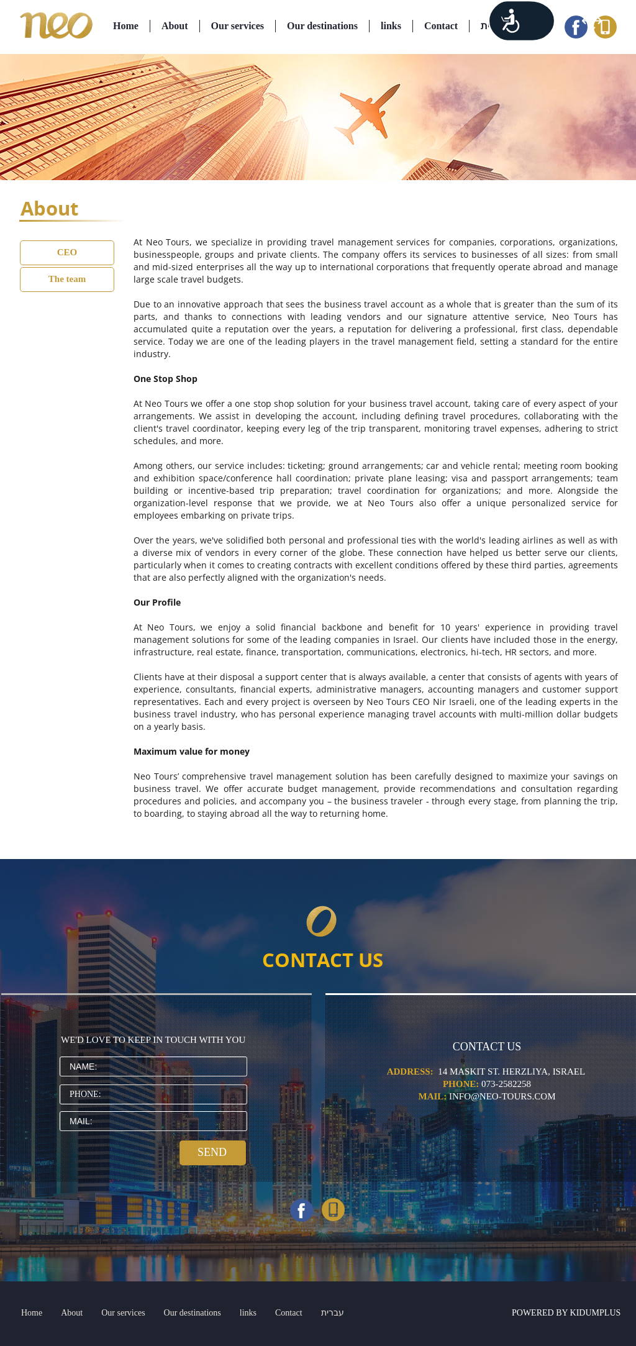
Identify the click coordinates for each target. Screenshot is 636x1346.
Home (126, 25)
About (174, 25)
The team (67, 279)
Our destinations (322, 25)
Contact (441, 25)
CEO (67, 252)
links (391, 25)
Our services (237, 25)
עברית (494, 25)
